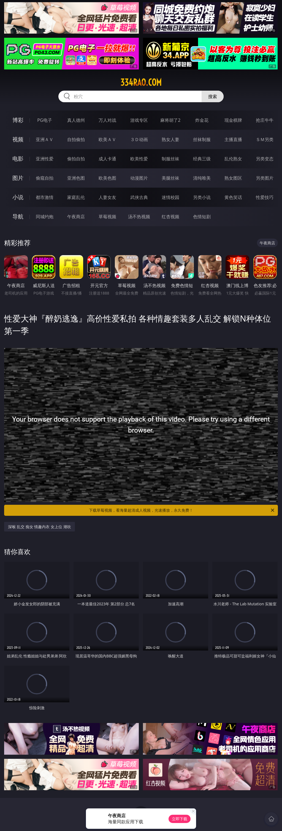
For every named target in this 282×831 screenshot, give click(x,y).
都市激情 (44, 197)
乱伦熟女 (233, 159)
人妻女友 (107, 197)
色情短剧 (202, 217)
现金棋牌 (233, 120)
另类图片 (264, 178)
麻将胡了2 (170, 120)
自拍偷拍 (76, 139)
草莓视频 (107, 217)
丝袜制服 (202, 139)
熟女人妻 (170, 139)
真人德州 (76, 120)
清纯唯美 (202, 178)
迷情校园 (170, 197)
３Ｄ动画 (139, 139)
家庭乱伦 (76, 197)
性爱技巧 (264, 197)
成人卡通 (107, 159)
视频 (17, 139)
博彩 (17, 120)
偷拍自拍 (76, 159)
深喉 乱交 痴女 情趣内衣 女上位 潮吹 (39, 526)
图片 (17, 178)
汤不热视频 (139, 217)
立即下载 (179, 818)
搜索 (212, 96)
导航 (17, 216)
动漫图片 (139, 178)
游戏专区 (139, 120)
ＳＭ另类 (264, 139)
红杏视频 (170, 217)
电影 (17, 158)
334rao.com (141, 82)
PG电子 (44, 120)
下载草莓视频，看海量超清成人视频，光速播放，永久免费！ (182, 510)
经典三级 (202, 159)
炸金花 (201, 120)
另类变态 (264, 159)
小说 (17, 197)
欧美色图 (107, 178)
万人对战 (107, 120)
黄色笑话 (233, 197)
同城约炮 (44, 217)
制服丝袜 (170, 159)
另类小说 (202, 197)
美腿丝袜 (170, 178)
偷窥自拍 (44, 178)
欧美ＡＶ (107, 139)
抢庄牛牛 (264, 120)
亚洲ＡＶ (44, 139)
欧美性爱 (139, 159)
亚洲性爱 (44, 159)
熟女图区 (233, 178)
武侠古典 (139, 197)
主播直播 (233, 139)
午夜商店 (76, 217)
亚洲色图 (76, 178)
